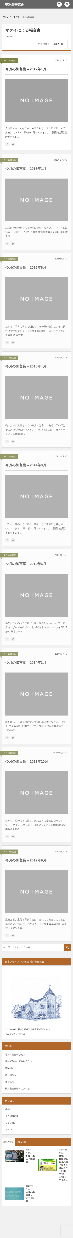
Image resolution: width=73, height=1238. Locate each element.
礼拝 (7, 1109)
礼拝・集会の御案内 (30, 1159)
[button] (59, 4)
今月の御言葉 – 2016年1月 (25, 170)
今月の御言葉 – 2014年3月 (25, 664)
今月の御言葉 (10, 60)
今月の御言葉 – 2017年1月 (25, 69)
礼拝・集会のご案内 (15, 1054)
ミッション (10, 1122)
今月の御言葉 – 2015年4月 (25, 367)
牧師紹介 (9, 1068)
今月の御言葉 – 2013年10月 (26, 763)
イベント (9, 1129)
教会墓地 (9, 1081)
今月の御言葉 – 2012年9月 (25, 861)
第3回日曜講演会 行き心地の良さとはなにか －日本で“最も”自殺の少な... (64, 1168)
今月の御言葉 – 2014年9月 (25, 466)
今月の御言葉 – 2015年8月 (25, 269)
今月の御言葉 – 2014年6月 (25, 565)
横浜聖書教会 (14, 4)
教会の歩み (10, 1075)
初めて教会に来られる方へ (18, 1061)
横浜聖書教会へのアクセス (18, 1088)
